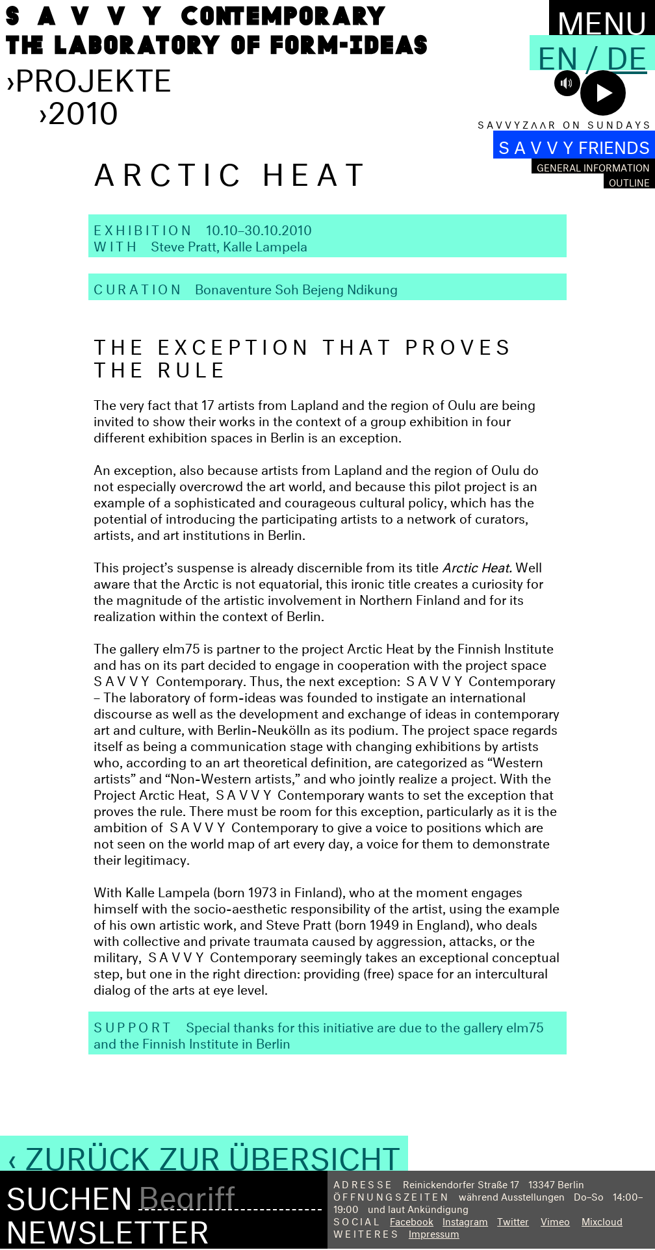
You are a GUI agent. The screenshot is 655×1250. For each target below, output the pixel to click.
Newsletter (107, 1226)
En (557, 52)
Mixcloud (602, 1219)
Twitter (513, 1219)
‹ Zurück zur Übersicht (204, 1153)
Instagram (465, 1219)
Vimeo (555, 1219)
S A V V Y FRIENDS (574, 144)
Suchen (69, 1193)
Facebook (411, 1219)
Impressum (434, 1232)
